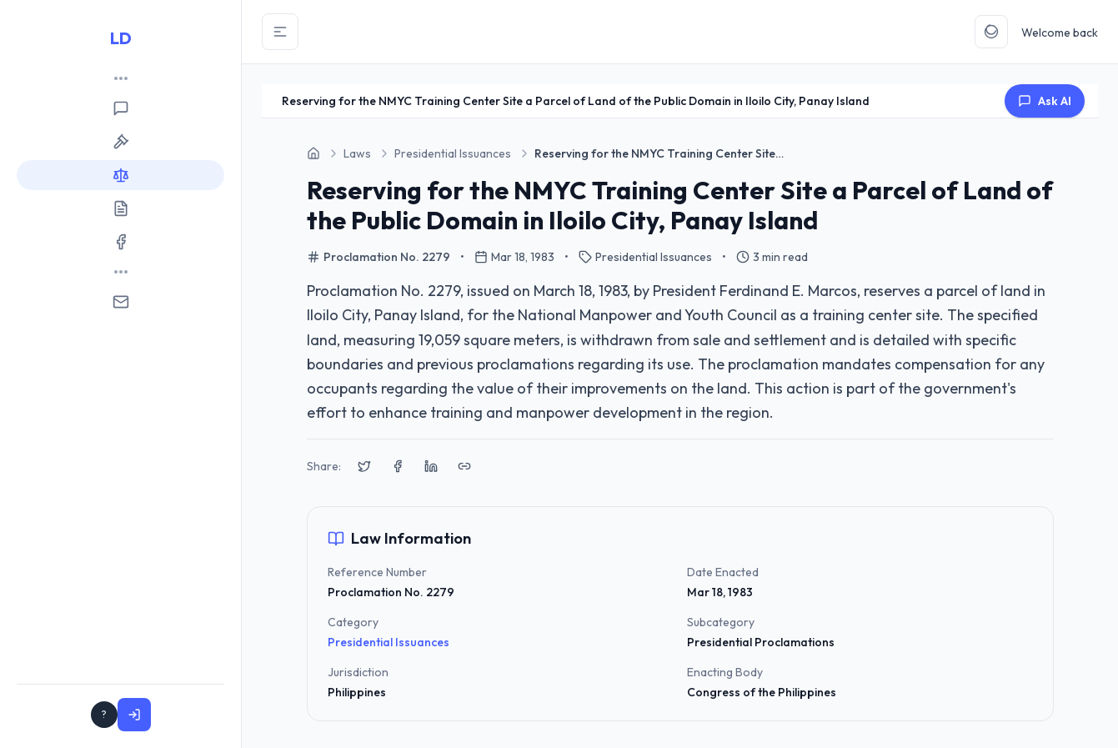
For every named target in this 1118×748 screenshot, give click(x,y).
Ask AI (1044, 100)
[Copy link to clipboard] (464, 466)
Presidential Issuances (388, 642)
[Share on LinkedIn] (431, 466)
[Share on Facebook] (397, 466)
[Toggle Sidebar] (280, 31)
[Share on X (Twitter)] (364, 466)
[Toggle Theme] (991, 31)
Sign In (186, 714)
